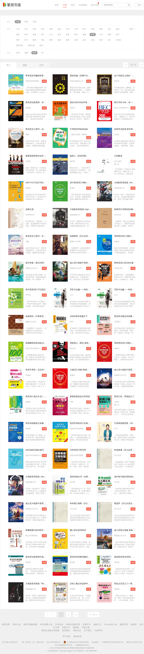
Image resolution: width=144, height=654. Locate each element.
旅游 (117, 29)
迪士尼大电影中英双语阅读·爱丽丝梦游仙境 (89, 263)
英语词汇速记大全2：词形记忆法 (40, 396)
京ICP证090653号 (54, 642)
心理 (76, 29)
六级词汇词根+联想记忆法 (81, 370)
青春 (51, 29)
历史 (34, 29)
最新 (25, 65)
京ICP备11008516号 (10, 642)
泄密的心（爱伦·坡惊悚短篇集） (84, 343)
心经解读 (118, 156)
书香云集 (86, 627)
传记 (42, 29)
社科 (67, 29)
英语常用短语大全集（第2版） (83, 423)
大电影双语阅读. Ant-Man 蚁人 (128, 182)
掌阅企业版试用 (73, 624)
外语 (92, 34)
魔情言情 (124, 624)
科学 (59, 34)
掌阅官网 (6, 624)
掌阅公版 (31, 45)
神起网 (134, 624)
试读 (44, 81)
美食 (18, 34)
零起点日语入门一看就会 (125, 583)
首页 (57, 5)
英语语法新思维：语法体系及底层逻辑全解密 (46, 102)
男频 (26, 22)
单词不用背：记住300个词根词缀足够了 (43, 370)
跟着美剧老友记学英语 (80, 396)
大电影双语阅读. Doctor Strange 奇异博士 (44, 476)
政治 (41, 45)
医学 (76, 34)
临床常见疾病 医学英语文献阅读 (128, 129)
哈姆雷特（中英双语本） (37, 316)
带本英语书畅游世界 (35, 75)
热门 (8, 65)
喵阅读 (76, 627)
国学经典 (19, 45)
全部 (18, 53)
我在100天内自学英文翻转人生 (83, 102)
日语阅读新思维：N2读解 (125, 423)
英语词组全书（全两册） (81, 476)
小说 (18, 29)
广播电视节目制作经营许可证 (112, 642)
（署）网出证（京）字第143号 (32, 642)
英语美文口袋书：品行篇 (37, 129)
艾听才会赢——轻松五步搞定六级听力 (87, 289)
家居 (59, 40)
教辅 (84, 34)
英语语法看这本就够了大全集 (127, 316)
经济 (84, 29)
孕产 (42, 34)
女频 (34, 22)
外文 (109, 40)
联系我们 (66, 630)
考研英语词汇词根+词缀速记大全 (128, 236)
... (83, 614)
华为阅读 (59, 624)
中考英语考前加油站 (79, 129)
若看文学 (66, 627)
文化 (109, 29)
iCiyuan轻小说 (110, 624)
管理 (92, 29)
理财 (101, 29)
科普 (67, 34)
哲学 (117, 34)
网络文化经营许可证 (134, 642)
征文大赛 (95, 5)
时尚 (26, 34)
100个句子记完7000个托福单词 (39, 182)
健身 (34, 34)
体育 (101, 40)
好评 (41, 65)
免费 (26, 53)
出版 (18, 22)
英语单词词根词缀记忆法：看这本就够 (87, 557)
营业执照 (95, 642)
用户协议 (67, 636)
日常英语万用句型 (78, 450)
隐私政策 (77, 636)
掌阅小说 (17, 624)
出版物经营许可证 (82, 645)
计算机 (118, 40)
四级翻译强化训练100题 (36, 343)
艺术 (26, 40)
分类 (65, 5)
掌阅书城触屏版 (30, 624)
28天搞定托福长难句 (35, 450)
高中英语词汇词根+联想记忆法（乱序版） (88, 182)
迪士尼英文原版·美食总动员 (126, 530)
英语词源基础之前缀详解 (37, 423)
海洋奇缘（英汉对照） (36, 263)
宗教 (109, 34)
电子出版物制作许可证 (63, 645)
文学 (26, 29)
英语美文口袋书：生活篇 (37, 236)
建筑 (67, 40)
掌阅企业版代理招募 (50, 630)
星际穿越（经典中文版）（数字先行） (87, 75)
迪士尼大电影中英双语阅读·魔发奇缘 (42, 503)
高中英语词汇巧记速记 (36, 289)
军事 (18, 40)
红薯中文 (87, 624)
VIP (42, 53)
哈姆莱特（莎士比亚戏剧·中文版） (85, 236)
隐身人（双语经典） (79, 156)
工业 (101, 34)
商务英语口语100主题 (124, 263)
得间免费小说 (46, 624)
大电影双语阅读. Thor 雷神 (37, 583)
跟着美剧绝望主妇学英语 (37, 156)
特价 (34, 53)
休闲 (92, 40)
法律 (76, 40)
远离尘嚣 (30, 209)
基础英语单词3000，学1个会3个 (128, 557)
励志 (59, 29)
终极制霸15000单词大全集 (37, 530)
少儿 (51, 34)
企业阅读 (83, 5)
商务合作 (77, 630)
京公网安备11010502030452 (76, 642)
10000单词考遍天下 (78, 316)
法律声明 (99, 630)
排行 (73, 5)
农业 (84, 40)
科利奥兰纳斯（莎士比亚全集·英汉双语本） (89, 503)
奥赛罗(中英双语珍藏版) (125, 209)
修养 (34, 40)
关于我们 (88, 630)
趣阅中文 (98, 624)
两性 (51, 40)
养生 (42, 40)
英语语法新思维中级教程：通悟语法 (42, 557)
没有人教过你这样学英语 (81, 583)
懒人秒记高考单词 (78, 530)
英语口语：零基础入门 (124, 396)
